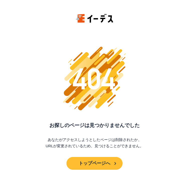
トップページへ (94, 163)
